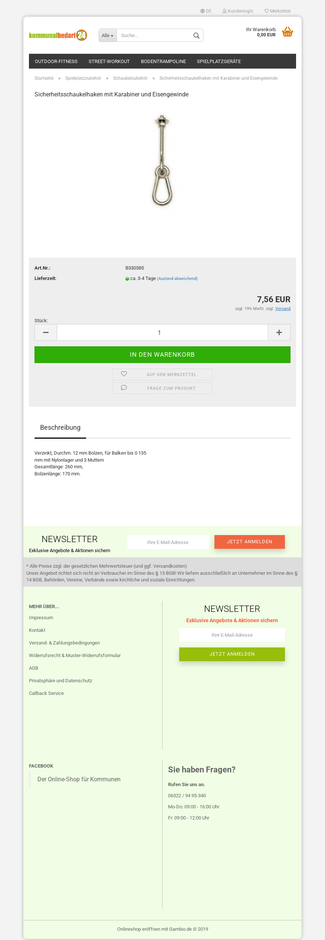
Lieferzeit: (45, 279)
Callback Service (46, 694)
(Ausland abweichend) (177, 279)
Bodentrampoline (163, 61)
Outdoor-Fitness (56, 61)
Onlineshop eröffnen (138, 930)
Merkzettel (277, 11)
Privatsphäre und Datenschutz (60, 682)
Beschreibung (60, 428)
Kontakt (37, 631)
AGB (33, 669)
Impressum (41, 619)
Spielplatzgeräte (219, 61)
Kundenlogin (238, 11)
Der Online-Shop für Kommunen (79, 780)
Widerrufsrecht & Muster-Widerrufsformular (75, 656)
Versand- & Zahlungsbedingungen (64, 644)
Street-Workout (109, 61)
